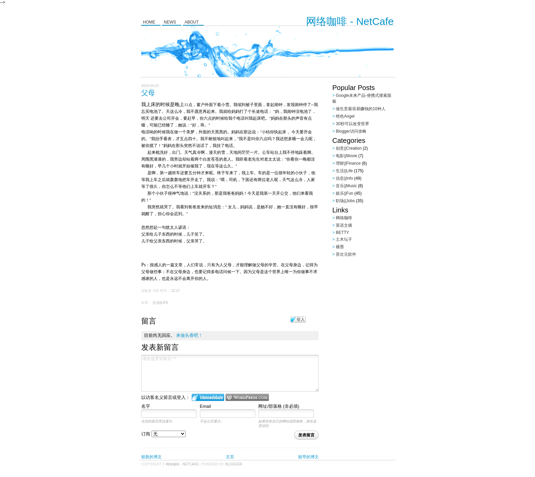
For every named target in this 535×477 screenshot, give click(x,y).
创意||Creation (349, 148)
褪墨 (340, 246)
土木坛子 (344, 239)
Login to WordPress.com (247, 397)
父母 (148, 92)
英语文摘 (344, 225)
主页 (230, 456)
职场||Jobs (345, 200)
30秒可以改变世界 (352, 123)
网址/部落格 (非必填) (278, 406)
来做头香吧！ (189, 335)
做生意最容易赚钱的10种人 (360, 108)
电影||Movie (346, 155)
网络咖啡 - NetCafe (350, 21)
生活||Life (160, 302)
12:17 (175, 291)
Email (205, 406)
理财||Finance (348, 163)
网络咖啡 (344, 217)
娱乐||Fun (344, 193)
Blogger (233, 464)
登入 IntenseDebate (208, 397)
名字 (145, 406)
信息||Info (344, 178)
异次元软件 (346, 254)
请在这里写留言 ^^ (230, 373)
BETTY (342, 232)
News (170, 22)
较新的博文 (151, 456)
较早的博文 (308, 456)
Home (149, 22)
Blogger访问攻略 (351, 131)
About (192, 22)
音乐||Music (346, 185)
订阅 (163, 433)
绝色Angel (345, 116)
